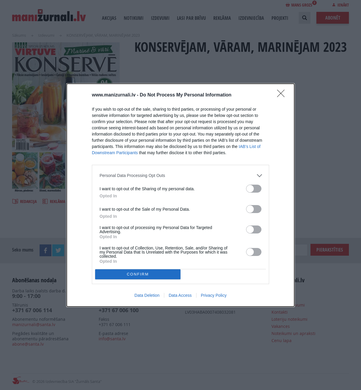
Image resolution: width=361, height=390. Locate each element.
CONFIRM (138, 274)
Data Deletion (147, 295)
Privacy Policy (214, 295)
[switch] (253, 189)
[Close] (282, 95)
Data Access (180, 295)
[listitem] (180, 176)
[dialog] (180, 195)
